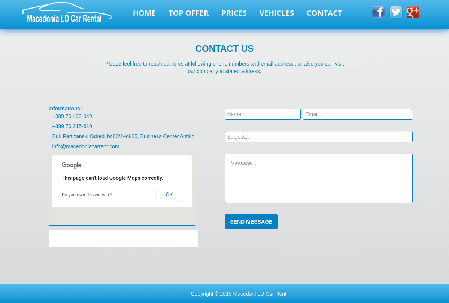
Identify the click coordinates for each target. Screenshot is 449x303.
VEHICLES (277, 13)
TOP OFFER (189, 13)
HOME (144, 13)
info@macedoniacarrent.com (85, 146)
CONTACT (324, 13)
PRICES (233, 13)
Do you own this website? (87, 194)
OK (169, 194)
